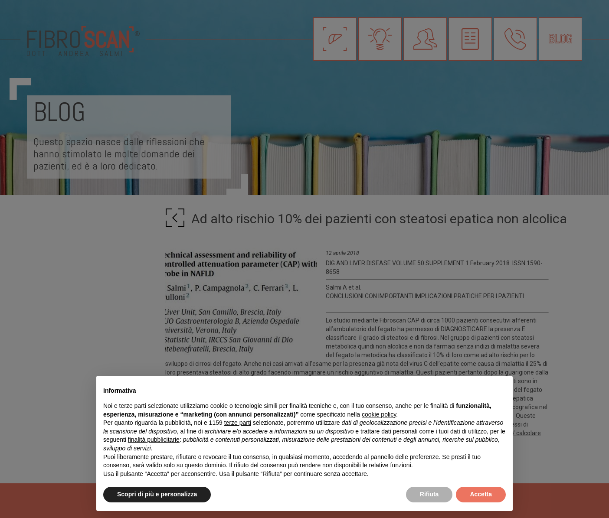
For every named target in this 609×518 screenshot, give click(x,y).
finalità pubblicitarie (154, 439)
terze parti (237, 422)
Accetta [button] (481, 494)
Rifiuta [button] (429, 494)
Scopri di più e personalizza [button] (157, 494)
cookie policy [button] (379, 414)
